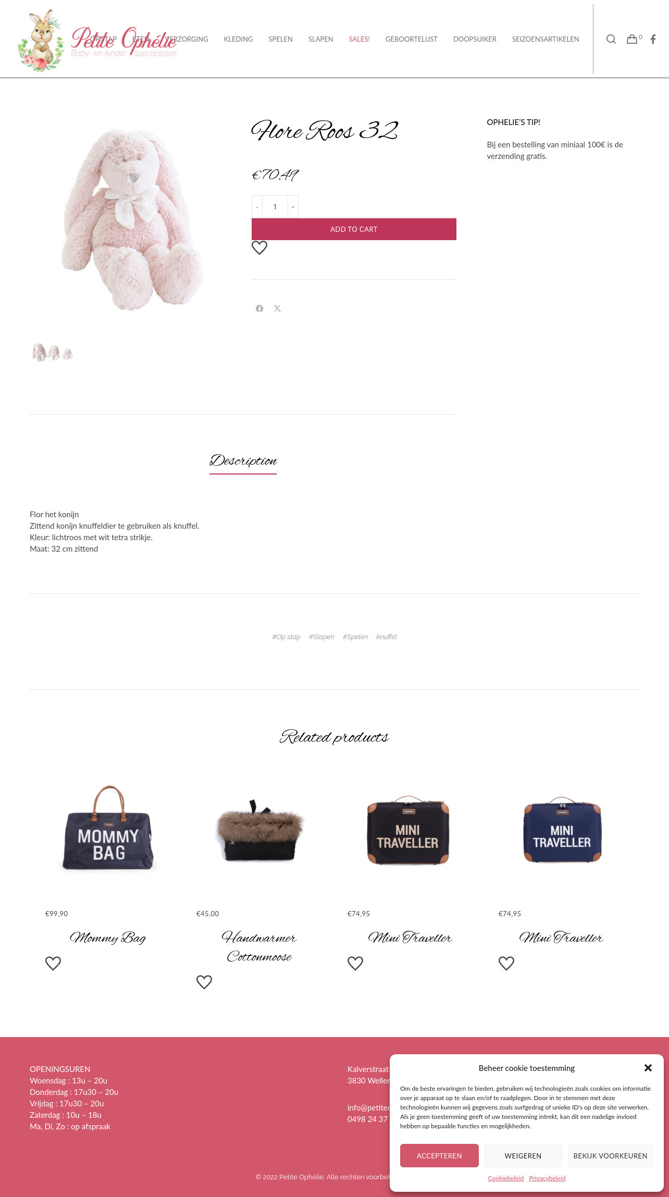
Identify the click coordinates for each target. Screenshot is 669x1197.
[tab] (243, 461)
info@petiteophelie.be (385, 1107)
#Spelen (355, 637)
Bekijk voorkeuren (611, 1156)
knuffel (386, 637)
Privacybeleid (547, 1178)
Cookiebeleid (506, 1178)
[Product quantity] (275, 206)
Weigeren (523, 1156)
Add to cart (354, 229)
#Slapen (321, 637)
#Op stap (286, 637)
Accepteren (439, 1156)
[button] (648, 1068)
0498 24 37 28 (373, 1119)
